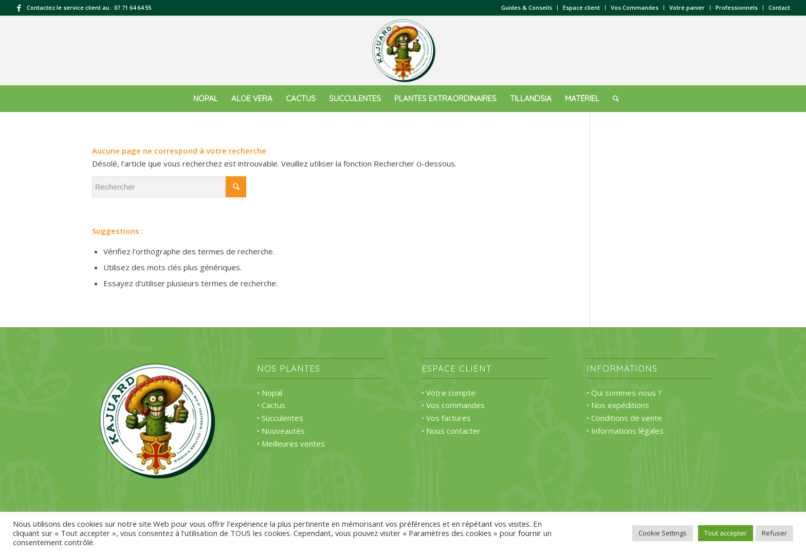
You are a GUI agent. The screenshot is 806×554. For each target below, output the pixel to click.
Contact (779, 7)
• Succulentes (280, 418)
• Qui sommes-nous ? (624, 392)
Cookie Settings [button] (662, 533)
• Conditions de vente (624, 418)
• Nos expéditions (618, 405)
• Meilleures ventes (291, 443)
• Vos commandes (453, 405)
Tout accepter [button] (725, 533)
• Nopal (269, 392)
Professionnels (737, 7)
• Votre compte (448, 392)
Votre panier (687, 7)
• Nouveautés (281, 431)
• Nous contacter (451, 431)
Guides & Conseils (526, 7)
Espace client (581, 7)
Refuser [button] (774, 533)
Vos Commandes (634, 7)
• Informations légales (625, 431)
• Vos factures (446, 418)
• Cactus (271, 405)
